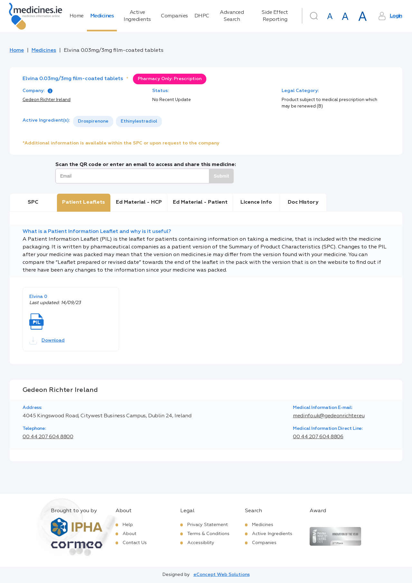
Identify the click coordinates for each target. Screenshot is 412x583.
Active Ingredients (137, 16)
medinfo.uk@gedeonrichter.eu (328, 416)
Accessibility (200, 543)
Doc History (303, 202)
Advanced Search (232, 16)
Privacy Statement (207, 525)
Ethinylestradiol (139, 121)
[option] (93, 121)
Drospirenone (93, 121)
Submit (221, 176)
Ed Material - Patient (200, 202)
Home (77, 16)
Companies (174, 16)
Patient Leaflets (83, 202)
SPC (33, 202)
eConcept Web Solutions (221, 574)
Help (128, 525)
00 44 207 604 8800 (48, 437)
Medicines (102, 16)
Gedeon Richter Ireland (46, 100)
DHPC (201, 16)
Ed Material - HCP (139, 202)
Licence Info (256, 202)
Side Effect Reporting (275, 16)
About (129, 534)
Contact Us (135, 543)
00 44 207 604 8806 (318, 437)
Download (47, 341)
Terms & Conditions (208, 534)
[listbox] (117, 121)
